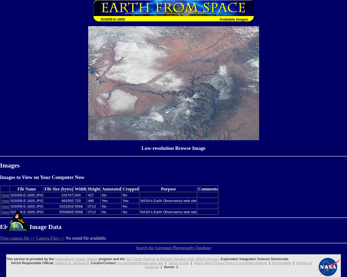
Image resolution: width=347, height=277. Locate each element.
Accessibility (281, 263)
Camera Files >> (50, 238)
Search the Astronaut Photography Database (173, 247)
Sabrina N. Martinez (71, 263)
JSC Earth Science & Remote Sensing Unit (160, 259)
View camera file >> (17, 238)
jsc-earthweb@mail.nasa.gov (140, 263)
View (5, 195)
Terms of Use (178, 263)
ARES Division (207, 259)
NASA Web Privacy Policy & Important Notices (230, 263)
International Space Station (76, 259)
